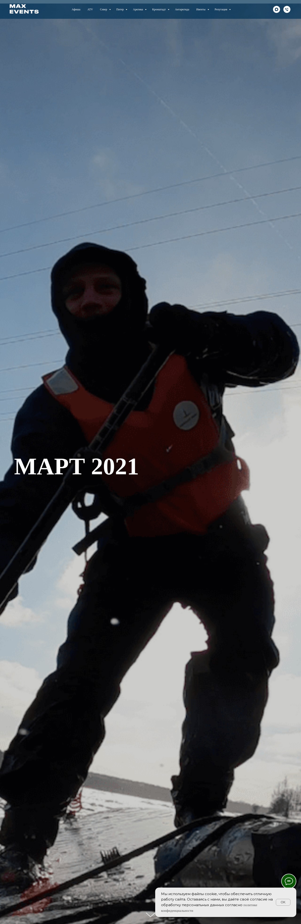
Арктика (138, 9)
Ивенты (201, 9)
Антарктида (182, 9)
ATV (90, 9)
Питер (120, 9)
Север (104, 9)
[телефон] (286, 9)
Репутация (221, 9)
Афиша (76, 9)
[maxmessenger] (276, 9)
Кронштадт (159, 9)
